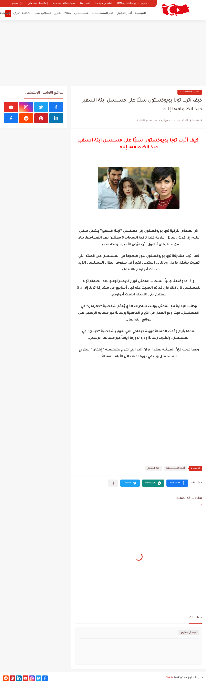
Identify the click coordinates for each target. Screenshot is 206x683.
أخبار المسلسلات (103, 13)
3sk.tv (169, 677)
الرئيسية (140, 13)
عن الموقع (17, 3)
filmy (67, 13)
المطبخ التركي (22, 13)
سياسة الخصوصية (64, 3)
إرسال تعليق (189, 632)
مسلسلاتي (81, 13)
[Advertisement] (103, 53)
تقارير (57, 13)
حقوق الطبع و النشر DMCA (132, 3)
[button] (177, 483)
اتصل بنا (85, 3)
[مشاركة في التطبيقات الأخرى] (113, 483)
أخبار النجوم (124, 13)
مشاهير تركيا (42, 13)
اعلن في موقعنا (103, 3)
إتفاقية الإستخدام (38, 3)
